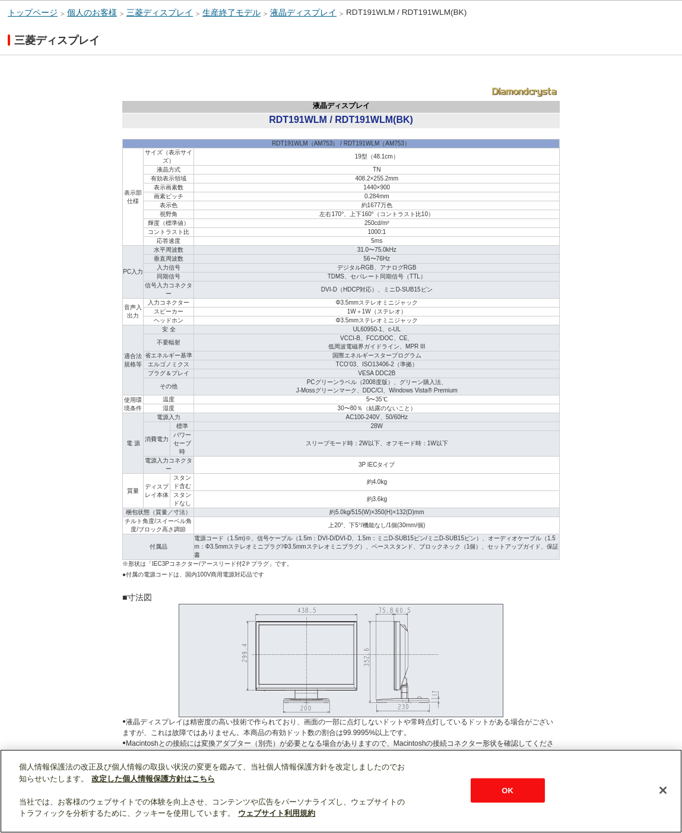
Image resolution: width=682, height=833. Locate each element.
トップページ (33, 12)
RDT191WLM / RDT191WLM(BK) (406, 12)
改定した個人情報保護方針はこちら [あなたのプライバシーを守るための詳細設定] (153, 778)
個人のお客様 (92, 12)
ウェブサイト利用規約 (276, 813)
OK (507, 790)
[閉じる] (663, 790)
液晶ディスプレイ (303, 12)
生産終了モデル (231, 12)
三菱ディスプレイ (159, 12)
